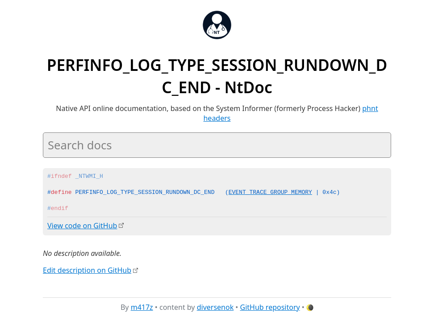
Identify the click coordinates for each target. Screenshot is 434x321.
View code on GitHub (82, 225)
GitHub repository (270, 307)
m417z (142, 307)
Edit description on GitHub (87, 270)
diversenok (215, 307)
